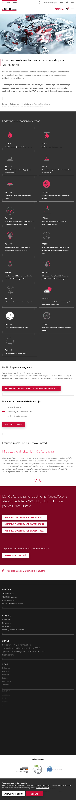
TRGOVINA (59, 9)
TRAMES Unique (8, 584)
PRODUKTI (6, 580)
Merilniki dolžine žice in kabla (12, 594)
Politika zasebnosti (42, 788)
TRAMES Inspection (9, 588)
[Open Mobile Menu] (72, 9)
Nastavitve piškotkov (13, 794)
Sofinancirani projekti (50, 2)
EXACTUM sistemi (8, 591)
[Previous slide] (24, 480)
